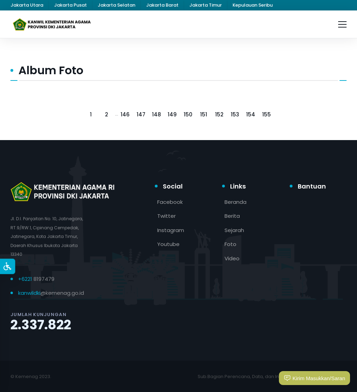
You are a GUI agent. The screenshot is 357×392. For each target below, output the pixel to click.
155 (266, 114)
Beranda (235, 202)
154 (250, 114)
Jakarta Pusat (70, 5)
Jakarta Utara (26, 5)
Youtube (168, 244)
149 (172, 114)
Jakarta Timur (205, 5)
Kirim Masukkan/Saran (314, 378)
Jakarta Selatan (116, 5)
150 (188, 114)
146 (125, 114)
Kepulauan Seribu (253, 5)
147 (141, 114)
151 (203, 114)
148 (156, 114)
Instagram (170, 230)
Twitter (166, 216)
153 (235, 114)
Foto (230, 244)
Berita (232, 216)
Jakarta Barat (162, 5)
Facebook (170, 202)
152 (219, 114)
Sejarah (234, 230)
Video (232, 258)
